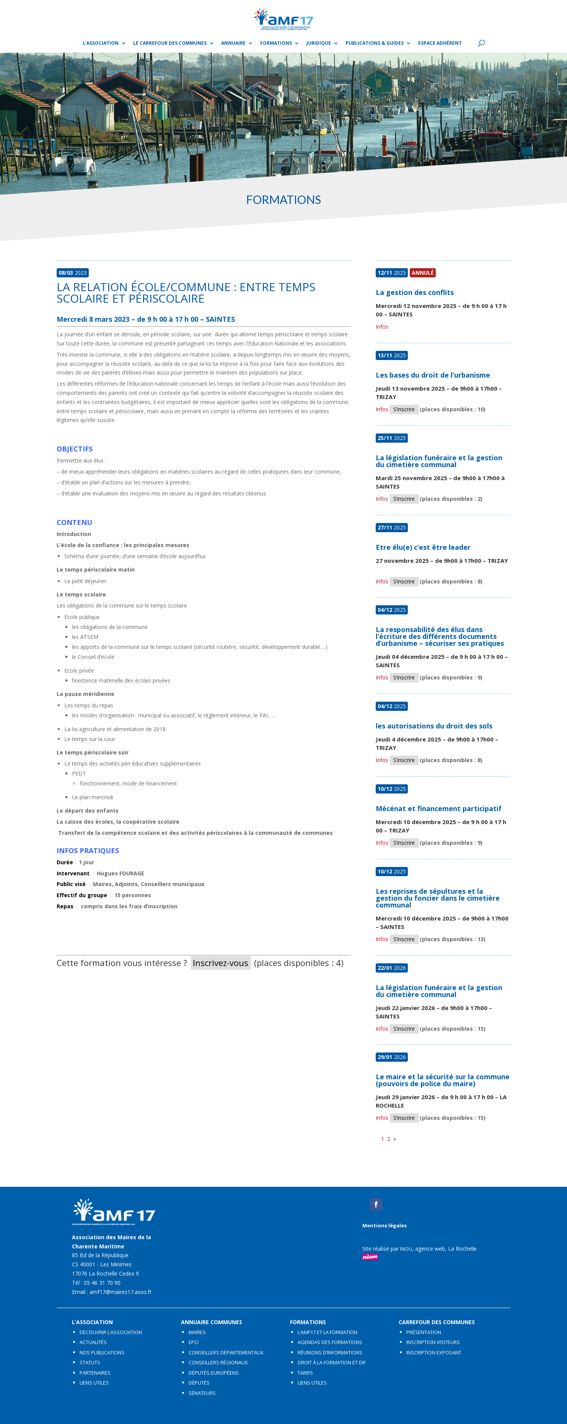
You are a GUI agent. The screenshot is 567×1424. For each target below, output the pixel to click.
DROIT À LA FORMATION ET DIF (332, 1362)
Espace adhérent (440, 43)
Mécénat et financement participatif (439, 808)
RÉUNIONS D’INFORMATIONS (330, 1352)
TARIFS (305, 1372)
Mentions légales (384, 1225)
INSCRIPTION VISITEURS (433, 1342)
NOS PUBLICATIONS (102, 1352)
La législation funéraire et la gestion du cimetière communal (439, 461)
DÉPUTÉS (199, 1382)
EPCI (194, 1342)
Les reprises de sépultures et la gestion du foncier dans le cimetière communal (438, 897)
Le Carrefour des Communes (170, 43)
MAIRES (197, 1332)
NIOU (406, 1248)
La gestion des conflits (415, 292)
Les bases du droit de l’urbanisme (433, 375)
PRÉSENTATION (423, 1332)
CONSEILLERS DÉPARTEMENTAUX (226, 1352)
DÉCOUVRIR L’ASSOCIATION (111, 1332)
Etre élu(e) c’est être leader (423, 547)
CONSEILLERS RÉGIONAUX (218, 1362)
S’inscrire (404, 409)
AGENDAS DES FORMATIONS (330, 1342)
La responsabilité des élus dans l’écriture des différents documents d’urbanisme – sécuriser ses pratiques (440, 636)
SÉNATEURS (202, 1393)
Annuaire (233, 43)
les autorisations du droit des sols (434, 725)
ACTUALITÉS (93, 1342)
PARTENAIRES (95, 1372)
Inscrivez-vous (220, 962)
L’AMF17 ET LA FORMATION (327, 1332)
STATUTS (90, 1362)
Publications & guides (374, 43)
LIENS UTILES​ (94, 1382)
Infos (382, 326)
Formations (276, 43)
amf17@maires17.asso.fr (121, 1291)
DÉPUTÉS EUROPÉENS (214, 1372)
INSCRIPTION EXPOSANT (433, 1352)
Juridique (318, 43)
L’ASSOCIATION (101, 43)
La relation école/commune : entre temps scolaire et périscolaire (186, 292)
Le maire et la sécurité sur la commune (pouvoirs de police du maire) (443, 1080)
